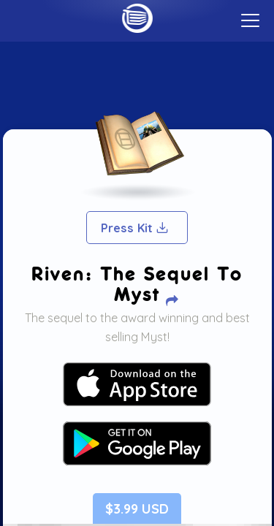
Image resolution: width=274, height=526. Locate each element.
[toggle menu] (250, 20)
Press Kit (135, 228)
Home (137, 18)
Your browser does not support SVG (137, 384)
